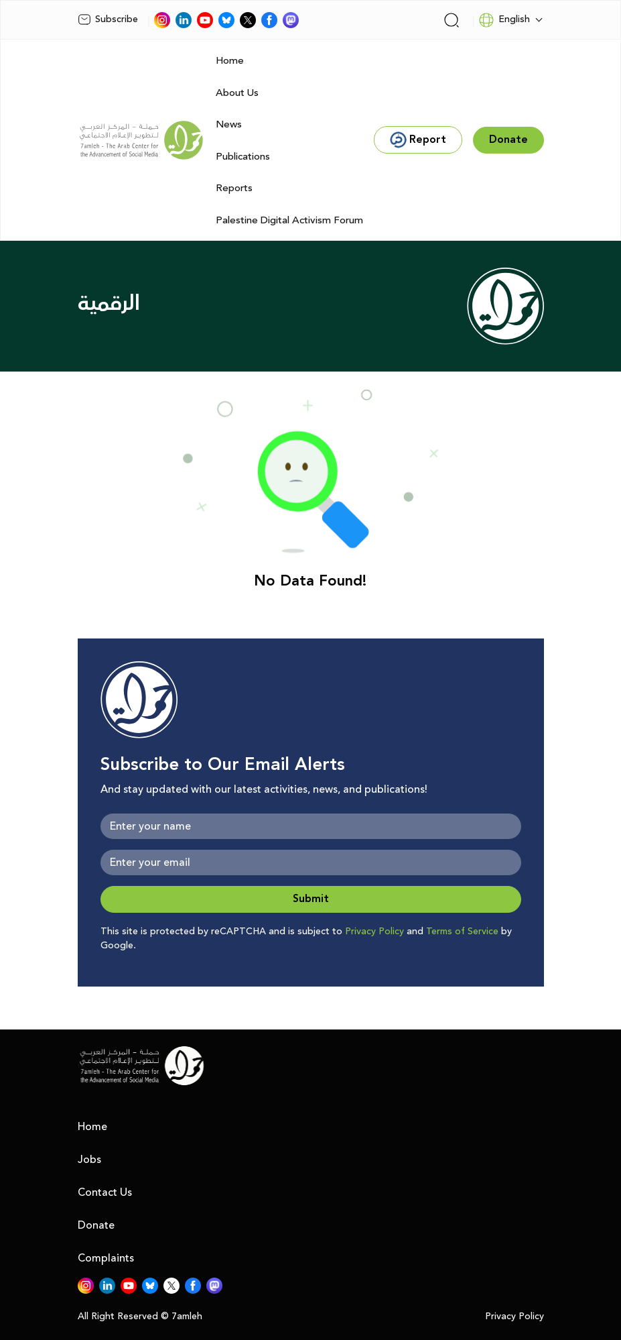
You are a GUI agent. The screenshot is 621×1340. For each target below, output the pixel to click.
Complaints (106, 1258)
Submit (311, 899)
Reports (234, 188)
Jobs (89, 1160)
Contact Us (105, 1192)
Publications (243, 156)
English (504, 20)
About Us (237, 93)
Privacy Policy (374, 931)
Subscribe (108, 19)
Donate (96, 1225)
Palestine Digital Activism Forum (289, 220)
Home (230, 60)
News (229, 124)
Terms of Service (462, 931)
